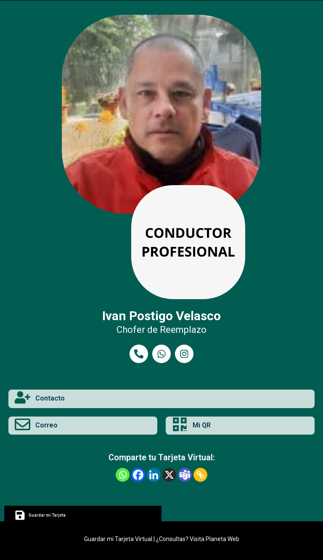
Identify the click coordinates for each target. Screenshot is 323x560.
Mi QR (202, 425)
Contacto (50, 398)
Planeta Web (222, 539)
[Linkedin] (154, 475)
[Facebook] (138, 475)
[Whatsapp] (123, 475)
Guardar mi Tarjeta (47, 515)
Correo (46, 425)
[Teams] (185, 475)
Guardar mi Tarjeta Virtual (118, 539)
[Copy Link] (200, 475)
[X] (169, 475)
